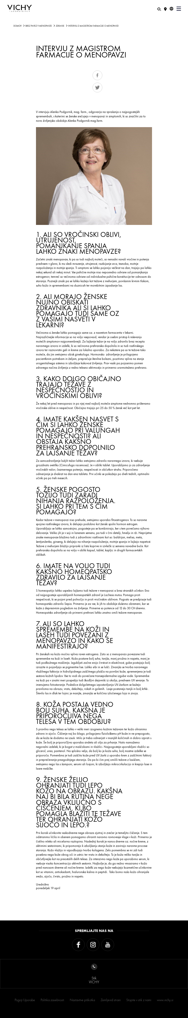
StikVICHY (94, 974)
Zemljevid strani (111, 1000)
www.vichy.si (165, 1000)
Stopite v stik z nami (138, 1000)
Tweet (97, 87)
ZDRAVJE (60, 25)
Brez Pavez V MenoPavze (38, 25)
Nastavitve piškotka (82, 1000)
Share (97, 75)
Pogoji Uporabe (25, 1000)
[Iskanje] (159, 8)
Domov (17, 25)
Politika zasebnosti (52, 1000)
